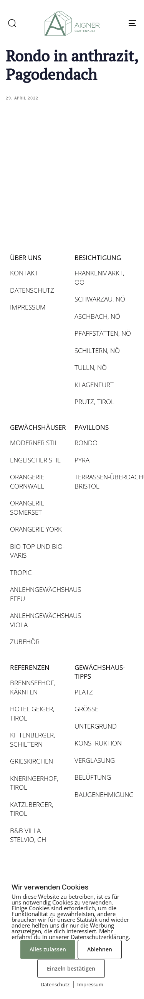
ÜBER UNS (25, 257)
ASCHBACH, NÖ (97, 316)
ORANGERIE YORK (36, 529)
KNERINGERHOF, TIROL (34, 783)
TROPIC (21, 572)
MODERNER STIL (34, 442)
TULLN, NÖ (90, 367)
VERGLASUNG (94, 760)
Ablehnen (99, 949)
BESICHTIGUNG (97, 257)
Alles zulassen (48, 949)
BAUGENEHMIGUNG (102, 794)
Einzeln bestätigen (71, 968)
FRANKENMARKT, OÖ (99, 277)
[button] (12, 23)
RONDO (86, 442)
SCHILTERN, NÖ (97, 350)
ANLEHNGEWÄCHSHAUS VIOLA (38, 620)
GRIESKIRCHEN (31, 761)
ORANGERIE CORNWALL (27, 481)
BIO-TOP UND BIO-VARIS (37, 551)
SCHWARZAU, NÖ (99, 299)
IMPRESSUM (28, 307)
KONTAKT (24, 272)
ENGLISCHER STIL (35, 460)
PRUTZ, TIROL (94, 401)
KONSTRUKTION (98, 743)
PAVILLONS (91, 427)
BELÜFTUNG (92, 777)
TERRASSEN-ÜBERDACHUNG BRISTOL (102, 481)
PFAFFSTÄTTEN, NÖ (102, 333)
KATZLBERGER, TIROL (31, 809)
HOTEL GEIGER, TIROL (32, 713)
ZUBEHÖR (25, 641)
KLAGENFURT (94, 384)
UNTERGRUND (95, 726)
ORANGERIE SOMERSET (27, 508)
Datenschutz (55, 984)
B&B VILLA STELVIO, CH (28, 835)
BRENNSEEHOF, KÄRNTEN (33, 687)
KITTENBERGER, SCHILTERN (32, 740)
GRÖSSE (86, 708)
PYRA (81, 460)
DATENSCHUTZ (32, 290)
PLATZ (83, 692)
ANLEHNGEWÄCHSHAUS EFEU (38, 594)
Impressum (90, 984)
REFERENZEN (30, 667)
